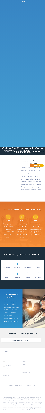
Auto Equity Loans (6, 376)
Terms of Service (27, 385)
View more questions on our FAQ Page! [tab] (21, 340)
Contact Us (24, 361)
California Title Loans (26, 372)
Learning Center (25, 362)
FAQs (3, 372)
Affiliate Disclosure (18, 385)
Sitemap (33, 385)
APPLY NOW (36, 165)
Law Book (24, 364)
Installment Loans (6, 375)
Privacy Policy (11, 385)
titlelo (23, 1)
